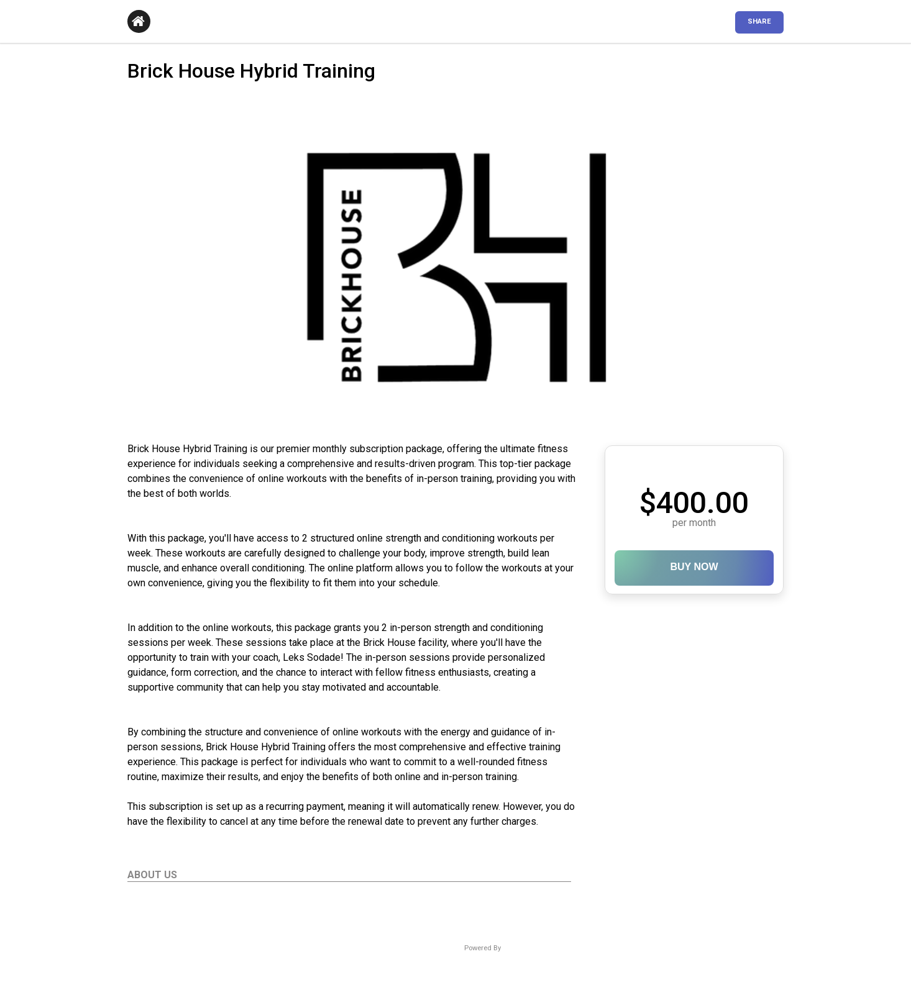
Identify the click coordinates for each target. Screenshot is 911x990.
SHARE (759, 21)
